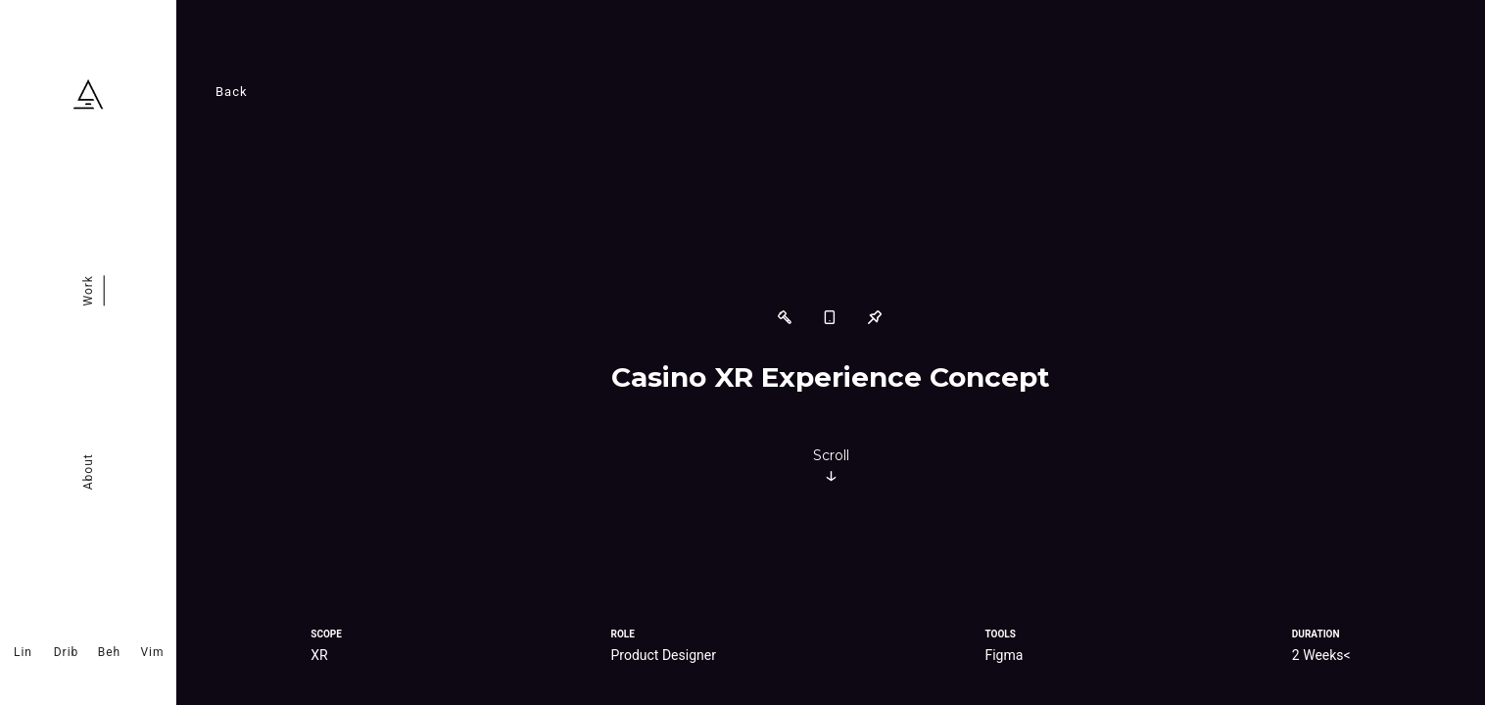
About (88, 471)
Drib (66, 652)
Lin (23, 652)
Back (232, 91)
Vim (152, 652)
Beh (109, 652)
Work (88, 290)
